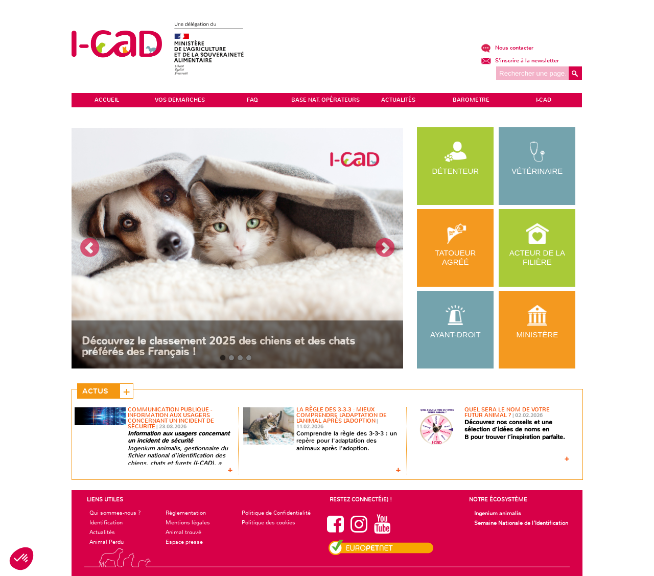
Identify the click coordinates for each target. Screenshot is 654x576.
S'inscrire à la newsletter (520, 60)
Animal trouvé (183, 532)
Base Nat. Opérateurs (325, 100)
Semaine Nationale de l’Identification (521, 522)
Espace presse (184, 541)
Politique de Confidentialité (276, 512)
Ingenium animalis (497, 513)
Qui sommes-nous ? (115, 512)
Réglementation (186, 512)
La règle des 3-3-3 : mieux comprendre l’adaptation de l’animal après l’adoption (341, 415)
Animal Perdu (106, 541)
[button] (21, 558)
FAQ (252, 100)
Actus (95, 391)
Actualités (102, 532)
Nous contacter (507, 48)
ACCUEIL (107, 100)
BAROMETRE (471, 100)
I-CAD (543, 100)
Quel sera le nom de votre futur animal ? (507, 412)
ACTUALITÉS (398, 100)
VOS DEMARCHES (180, 100)
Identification (106, 522)
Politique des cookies (268, 522)
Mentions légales (188, 522)
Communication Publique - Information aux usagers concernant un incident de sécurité (171, 418)
